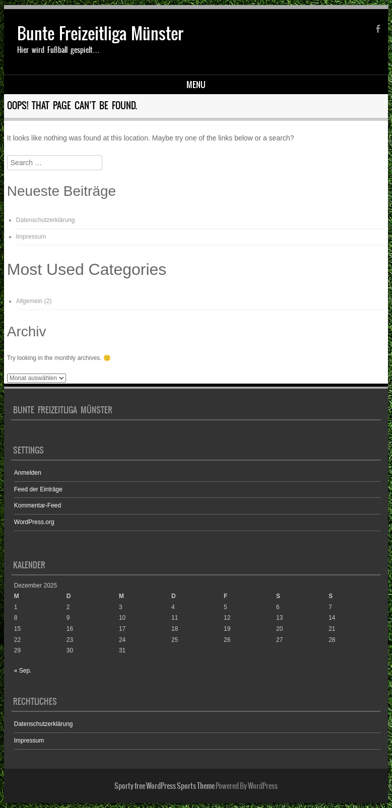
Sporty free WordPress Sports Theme (164, 785)
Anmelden (27, 472)
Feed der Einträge (38, 489)
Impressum (31, 236)
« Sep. (23, 670)
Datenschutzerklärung (45, 220)
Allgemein (29, 301)
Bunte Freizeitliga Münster (100, 33)
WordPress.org (34, 522)
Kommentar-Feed (37, 505)
